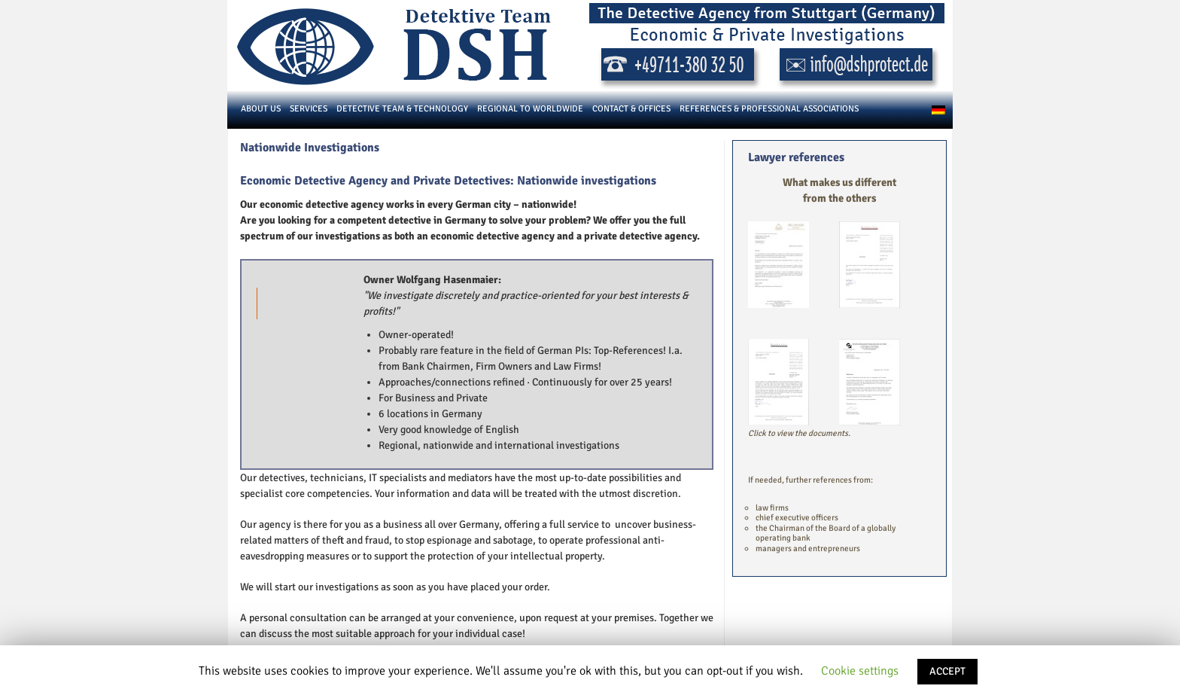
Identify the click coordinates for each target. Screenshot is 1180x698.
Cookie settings (860, 670)
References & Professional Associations (769, 108)
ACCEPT (947, 671)
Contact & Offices (631, 108)
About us (261, 108)
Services (308, 108)
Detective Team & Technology (402, 108)
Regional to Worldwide (530, 108)
